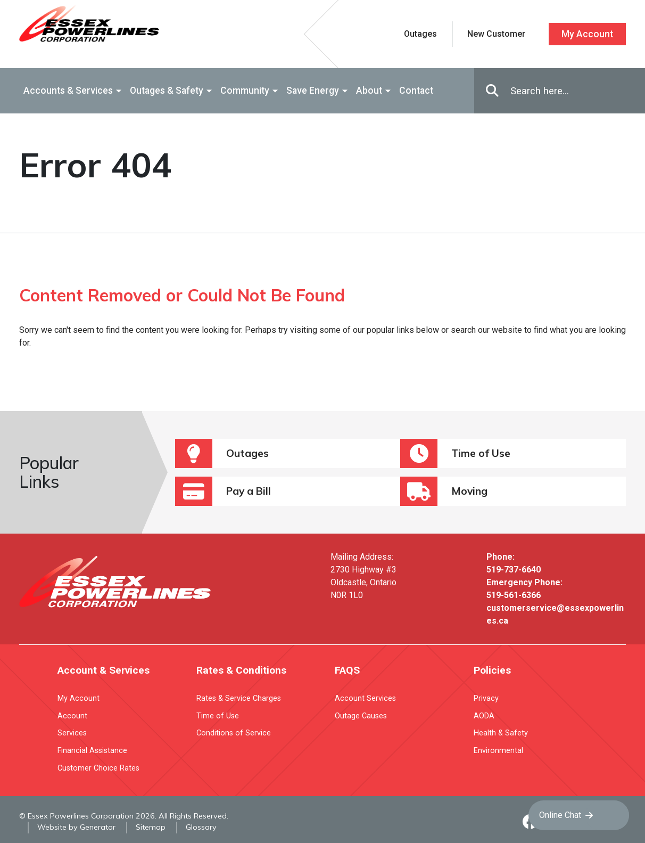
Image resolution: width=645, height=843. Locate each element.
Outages (222, 453)
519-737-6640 (513, 569)
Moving (443, 491)
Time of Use (455, 453)
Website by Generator (76, 827)
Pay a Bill (223, 491)
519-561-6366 (513, 595)
